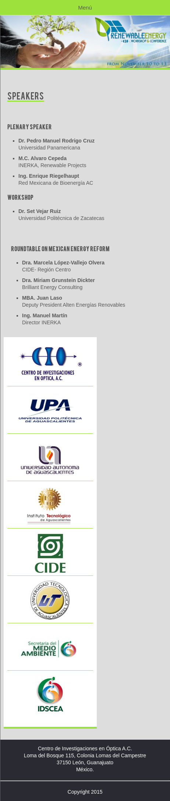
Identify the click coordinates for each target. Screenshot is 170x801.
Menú (85, 7)
